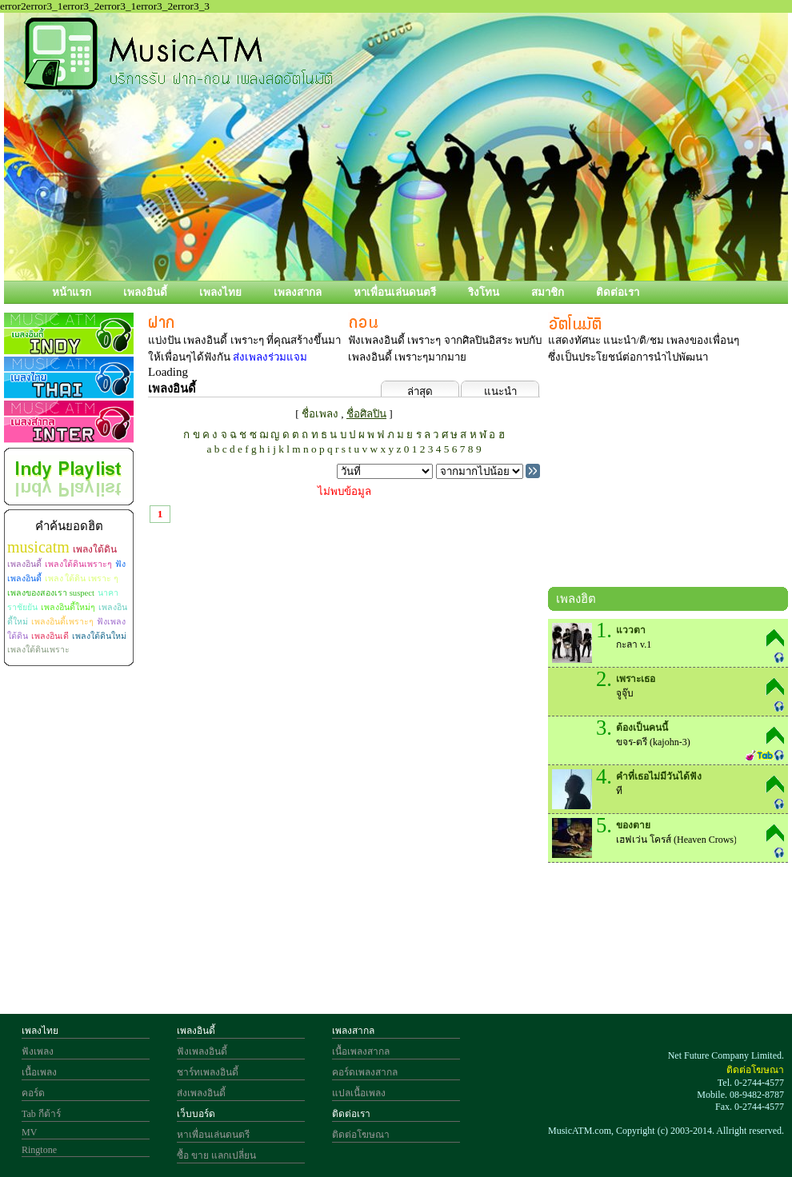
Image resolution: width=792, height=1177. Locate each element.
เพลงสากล (298, 292)
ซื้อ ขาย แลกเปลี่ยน (216, 1155)
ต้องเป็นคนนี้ (642, 727)
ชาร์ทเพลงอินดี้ (207, 1072)
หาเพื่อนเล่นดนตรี (395, 292)
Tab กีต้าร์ (41, 1113)
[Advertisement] (668, 479)
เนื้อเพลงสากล (361, 1051)
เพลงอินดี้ (145, 292)
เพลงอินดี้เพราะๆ (62, 621)
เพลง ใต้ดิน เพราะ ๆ (81, 578)
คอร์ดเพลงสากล (365, 1072)
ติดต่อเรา (617, 292)
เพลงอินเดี (50, 636)
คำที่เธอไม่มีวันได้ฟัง (659, 776)
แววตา (631, 630)
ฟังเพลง (38, 1051)
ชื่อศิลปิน (366, 414)
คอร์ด (33, 1093)
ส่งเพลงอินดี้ (201, 1093)
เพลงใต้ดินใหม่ (99, 636)
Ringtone (39, 1149)
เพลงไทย (220, 292)
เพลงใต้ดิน (95, 549)
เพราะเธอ (635, 678)
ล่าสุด (420, 391)
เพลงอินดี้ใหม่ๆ (68, 607)
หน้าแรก (71, 292)
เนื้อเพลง (39, 1072)
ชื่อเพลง (320, 414)
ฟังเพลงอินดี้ (202, 1051)
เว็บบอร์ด (196, 1113)
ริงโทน (483, 292)
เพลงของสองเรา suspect (50, 592)
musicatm (38, 547)
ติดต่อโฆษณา (361, 1134)
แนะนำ (500, 391)
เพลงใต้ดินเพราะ (38, 649)
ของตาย (633, 825)
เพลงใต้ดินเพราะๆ (78, 564)
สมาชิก (547, 292)
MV (29, 1132)
